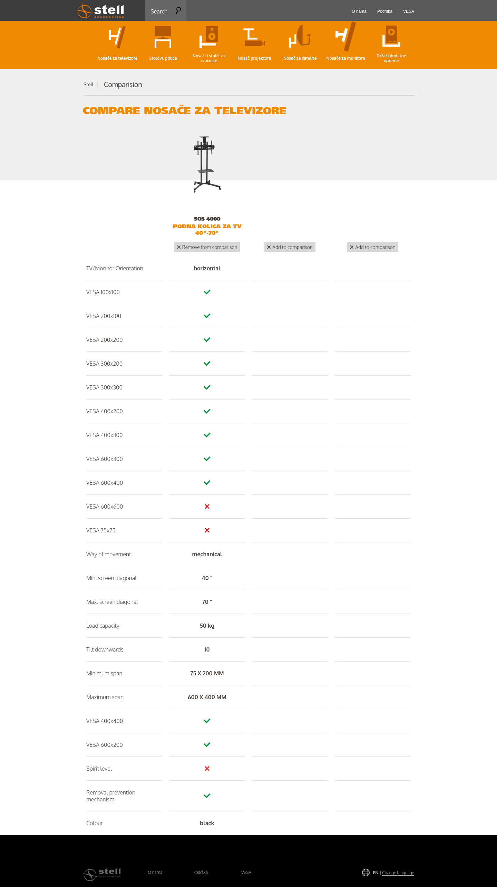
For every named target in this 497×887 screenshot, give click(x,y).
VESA (246, 872)
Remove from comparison (209, 247)
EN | (393, 872)
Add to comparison (292, 247)
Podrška (200, 872)
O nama (155, 872)
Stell (89, 84)
